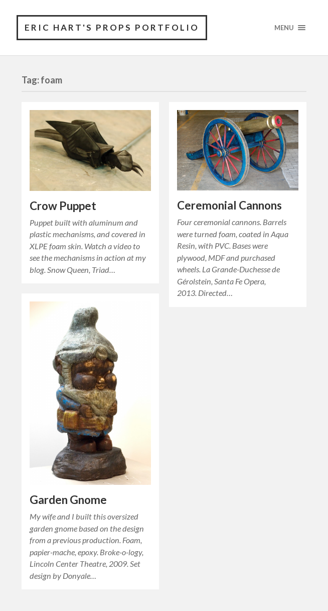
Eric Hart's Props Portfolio (112, 27)
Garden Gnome (68, 499)
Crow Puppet (63, 206)
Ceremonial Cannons (229, 205)
